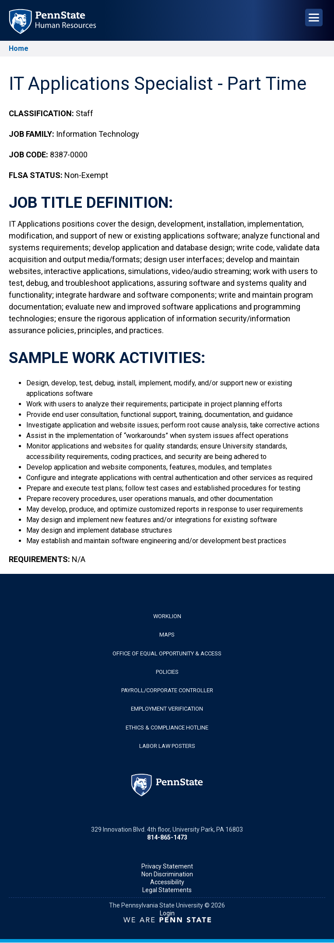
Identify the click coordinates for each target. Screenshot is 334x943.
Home (18, 48)
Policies (167, 672)
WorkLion (167, 616)
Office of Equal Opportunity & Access (167, 653)
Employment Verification (167, 708)
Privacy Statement (167, 866)
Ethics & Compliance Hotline (167, 727)
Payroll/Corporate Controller (167, 690)
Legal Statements (167, 889)
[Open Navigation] (314, 17)
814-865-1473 (167, 837)
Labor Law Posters (167, 746)
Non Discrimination (167, 874)
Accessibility (167, 882)
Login (167, 913)
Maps (167, 634)
